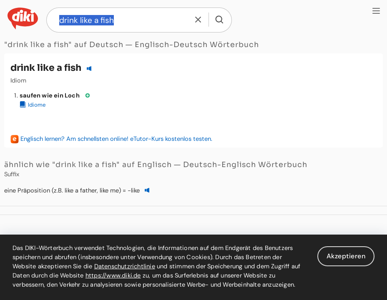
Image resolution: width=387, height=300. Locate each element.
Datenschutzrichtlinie (124, 266)
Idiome (33, 104)
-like (134, 190)
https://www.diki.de (113, 275)
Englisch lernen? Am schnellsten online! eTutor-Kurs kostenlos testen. (116, 139)
